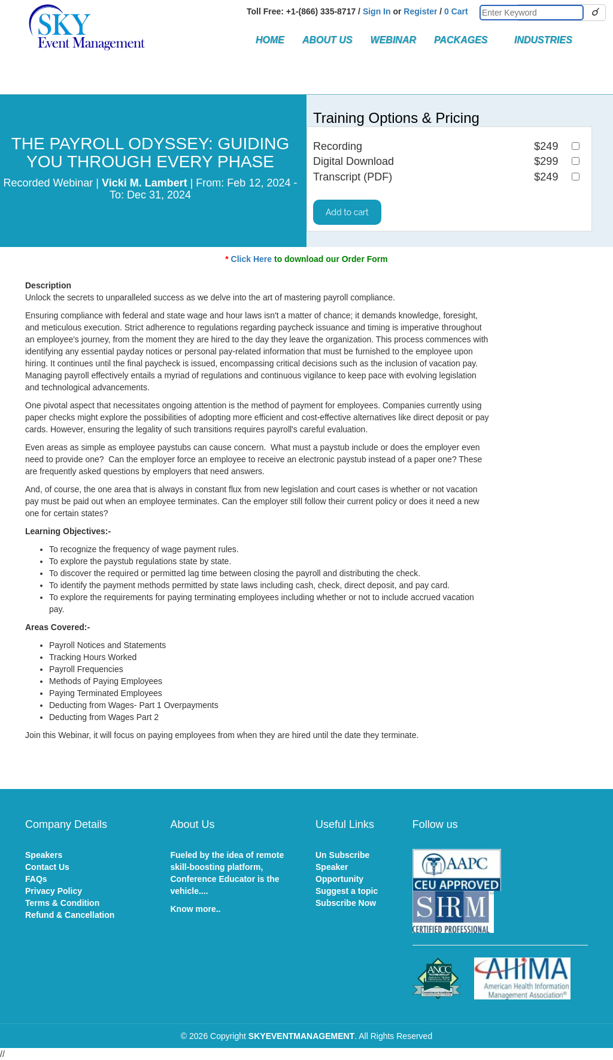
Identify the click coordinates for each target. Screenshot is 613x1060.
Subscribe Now (345, 903)
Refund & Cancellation (69, 915)
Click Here (251, 259)
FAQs (36, 879)
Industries (543, 40)
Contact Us (47, 867)
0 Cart (456, 11)
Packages (465, 40)
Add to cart (347, 212)
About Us (327, 40)
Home (270, 40)
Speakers (43, 855)
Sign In (377, 11)
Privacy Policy (53, 891)
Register (420, 11)
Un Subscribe (342, 855)
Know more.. (196, 909)
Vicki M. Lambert (144, 183)
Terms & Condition (62, 903)
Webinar (393, 40)
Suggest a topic (346, 891)
